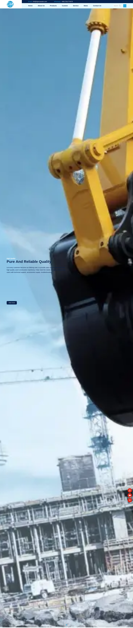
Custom (65, 6)
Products (53, 6)
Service (75, 6)
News (86, 6)
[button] (64, 624)
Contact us (97, 6)
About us (41, 6)
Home (30, 6)
